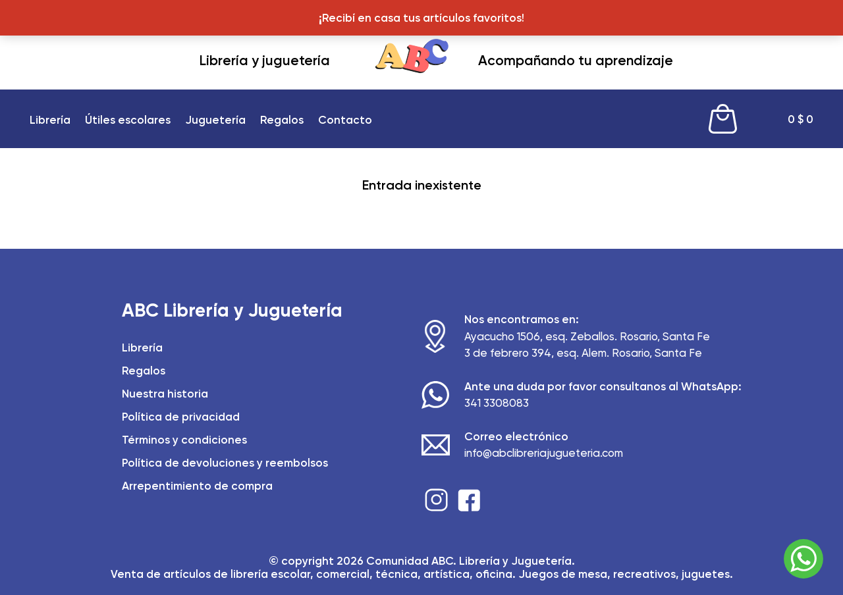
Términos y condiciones (184, 439)
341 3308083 (496, 402)
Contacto (345, 119)
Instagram (436, 499)
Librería (50, 119)
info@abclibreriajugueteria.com (543, 452)
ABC (412, 62)
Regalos (282, 119)
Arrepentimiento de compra (197, 485)
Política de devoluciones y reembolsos (225, 462)
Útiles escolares (128, 119)
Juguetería (215, 119)
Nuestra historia (165, 393)
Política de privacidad (181, 416)
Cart (723, 118)
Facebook (469, 499)
